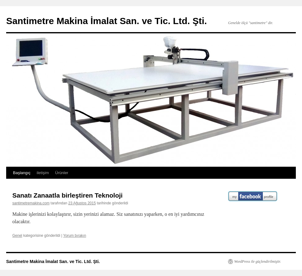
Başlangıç (22, 172)
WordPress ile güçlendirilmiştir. (257, 261)
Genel (17, 235)
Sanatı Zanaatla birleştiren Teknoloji (67, 195)
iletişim (43, 172)
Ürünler (61, 172)
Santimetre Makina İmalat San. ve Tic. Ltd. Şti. (106, 21)
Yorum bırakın (74, 235)
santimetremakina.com (31, 203)
